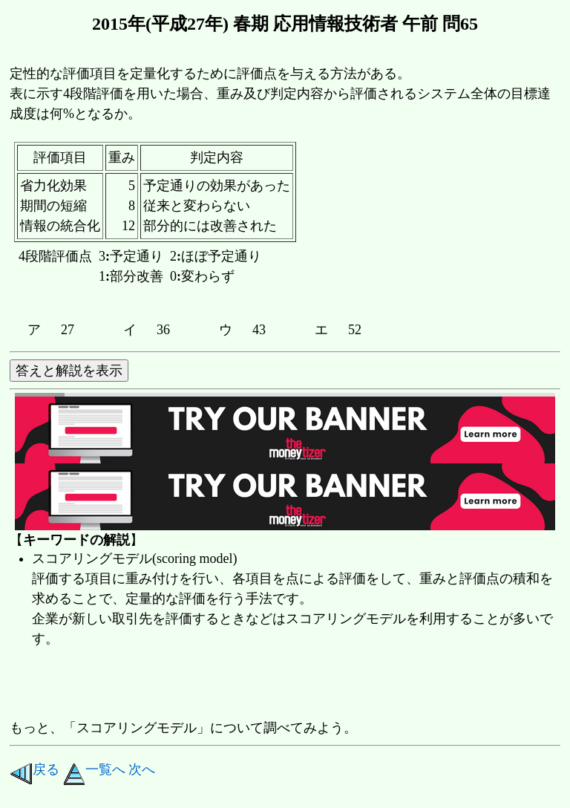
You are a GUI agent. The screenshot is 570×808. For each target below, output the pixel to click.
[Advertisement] (280, 684)
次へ (141, 769)
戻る (34, 769)
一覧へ (94, 769)
